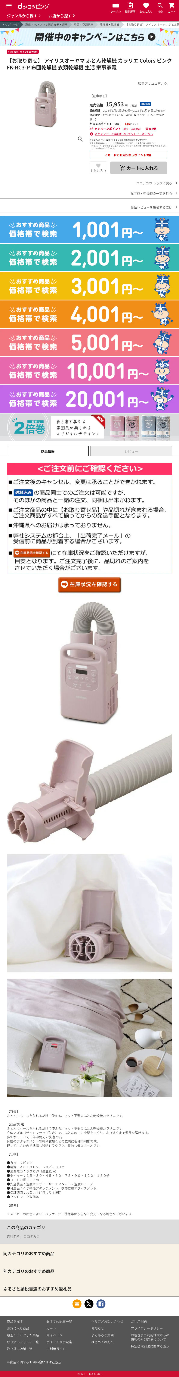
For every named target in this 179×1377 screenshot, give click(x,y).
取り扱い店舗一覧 (20, 1348)
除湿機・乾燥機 (109, 24)
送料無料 (13, 1236)
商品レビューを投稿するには (151, 207)
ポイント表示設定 (59, 1342)
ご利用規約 (139, 1321)
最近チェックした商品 (23, 1335)
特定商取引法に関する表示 (150, 1346)
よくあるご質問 (102, 1335)
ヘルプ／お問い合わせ (107, 1321)
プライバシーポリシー (147, 1328)
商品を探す (15, 1321)
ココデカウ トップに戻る (154, 183)
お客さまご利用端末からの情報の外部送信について (150, 1337)
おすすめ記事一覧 (59, 1321)
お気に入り (98, 170)
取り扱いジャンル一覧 (23, 1342)
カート (51, 1328)
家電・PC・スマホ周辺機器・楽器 (46, 24)
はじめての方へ (102, 1342)
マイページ (54, 1335)
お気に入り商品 (18, 1328)
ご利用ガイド (56, 1348)
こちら (56, 1362)
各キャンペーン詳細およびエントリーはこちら (124, 134)
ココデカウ (32, 1236)
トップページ (10, 24)
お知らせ (97, 1328)
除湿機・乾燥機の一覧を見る (151, 193)
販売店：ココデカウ (152, 83)
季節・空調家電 (83, 24)
